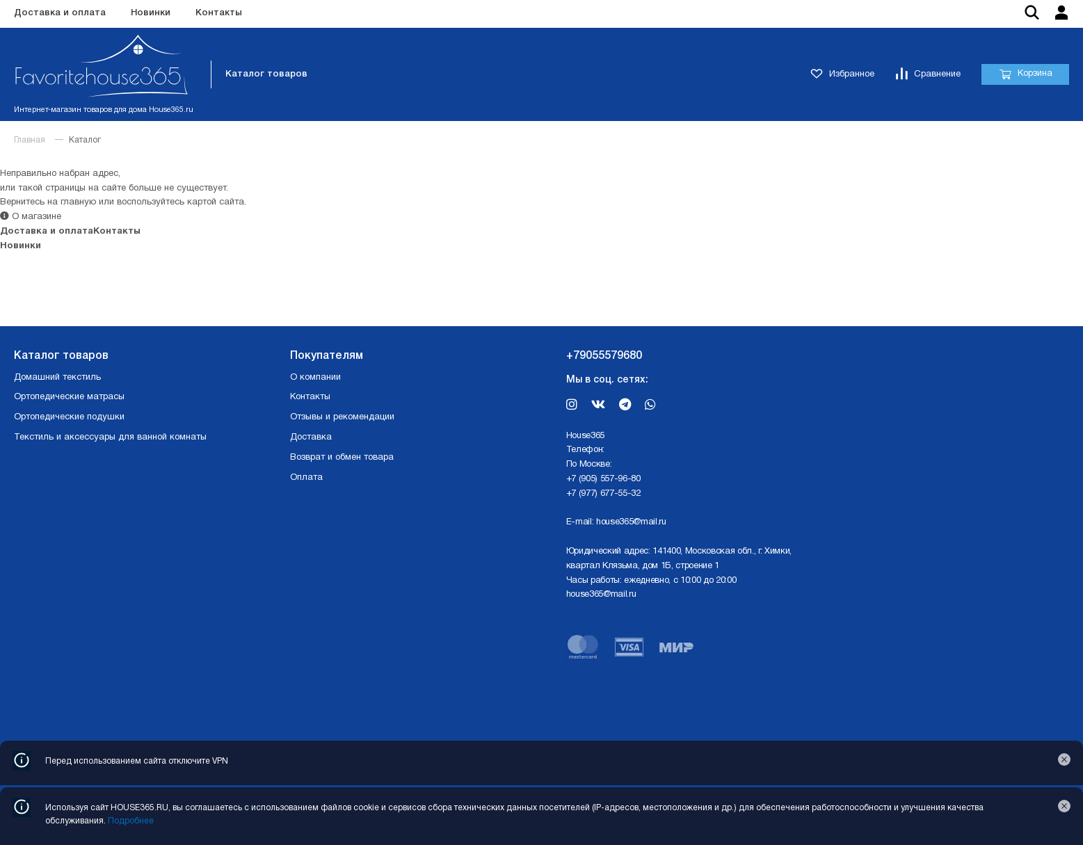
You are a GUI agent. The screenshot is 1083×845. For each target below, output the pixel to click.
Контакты (218, 13)
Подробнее (131, 821)
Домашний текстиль (57, 377)
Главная (29, 140)
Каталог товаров (266, 74)
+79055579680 (604, 356)
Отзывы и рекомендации (342, 417)
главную (78, 202)
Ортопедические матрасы (69, 397)
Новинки (150, 13)
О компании (315, 377)
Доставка (311, 437)
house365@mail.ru (631, 522)
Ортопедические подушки (69, 417)
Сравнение (928, 74)
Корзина (1025, 74)
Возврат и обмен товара (342, 457)
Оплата (306, 478)
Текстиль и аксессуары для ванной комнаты (110, 437)
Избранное (842, 74)
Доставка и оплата (60, 13)
